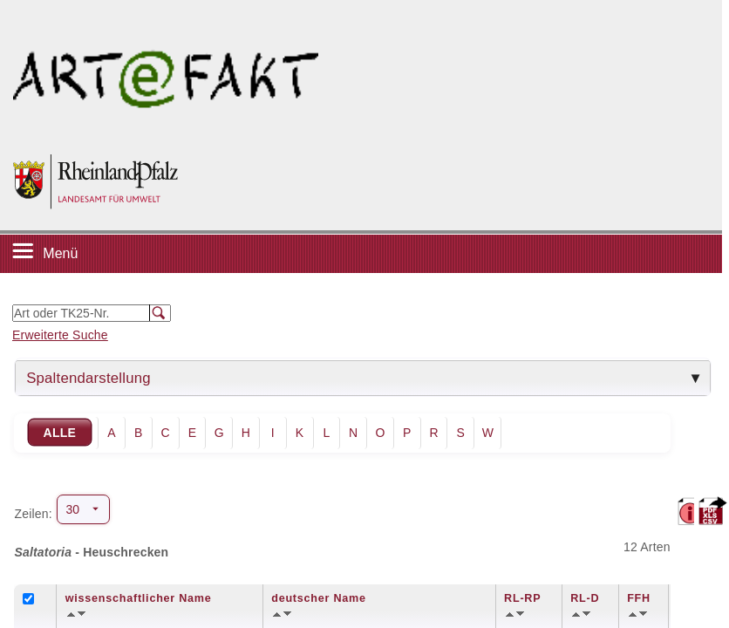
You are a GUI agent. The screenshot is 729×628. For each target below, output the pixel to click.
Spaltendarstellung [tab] (88, 378)
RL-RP (522, 598)
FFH (639, 598)
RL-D (584, 598)
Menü (60, 253)
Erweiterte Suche (60, 335)
